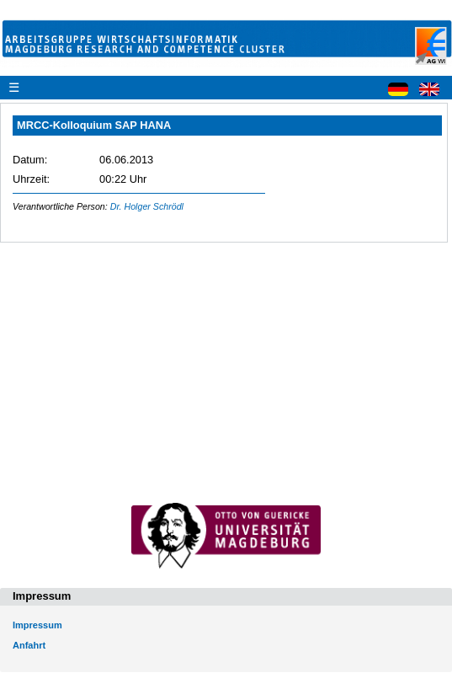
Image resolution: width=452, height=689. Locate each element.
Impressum (37, 625)
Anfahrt (29, 645)
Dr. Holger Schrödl (146, 206)
